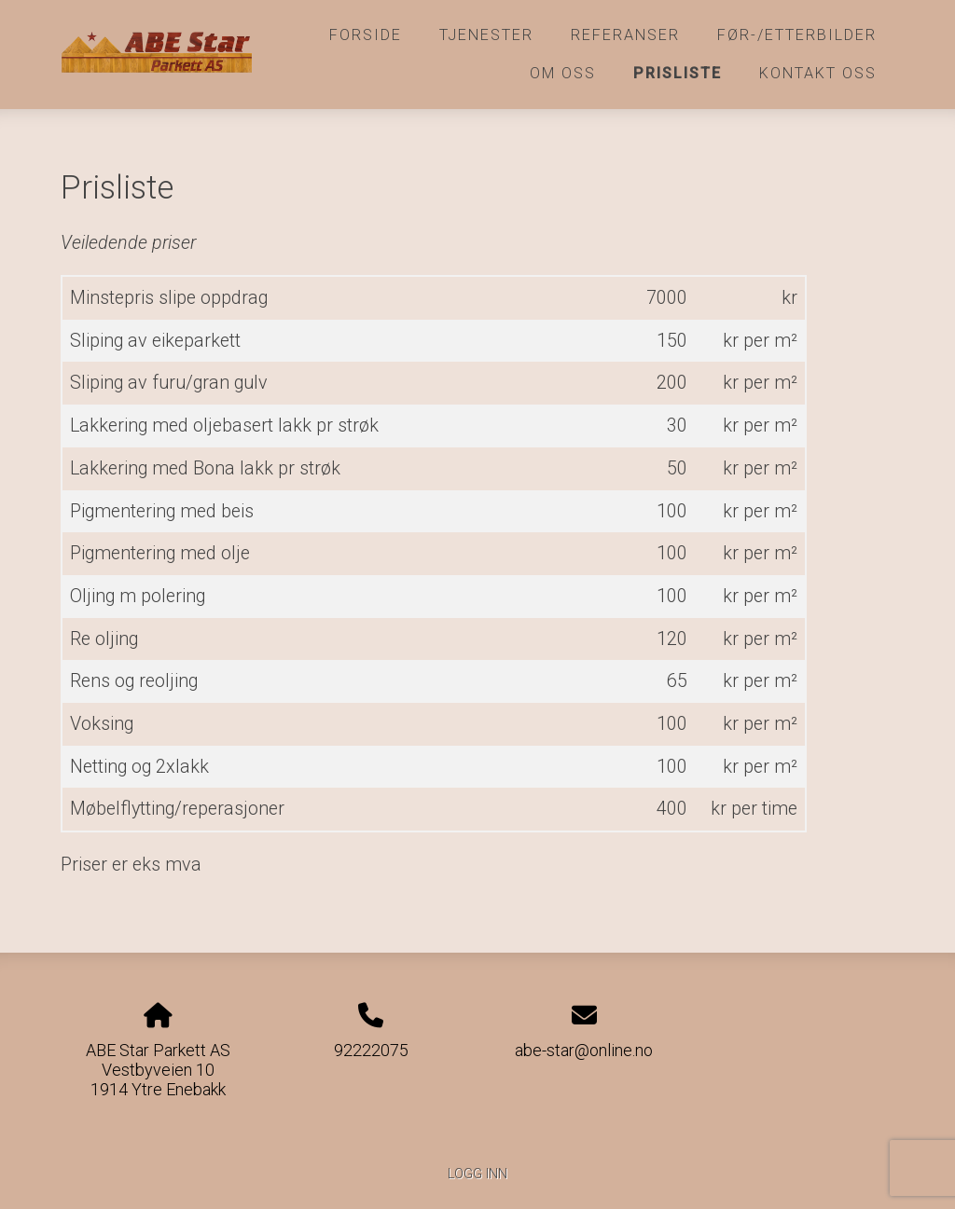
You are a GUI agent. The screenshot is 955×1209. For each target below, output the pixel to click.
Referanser (625, 35)
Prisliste (677, 73)
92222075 (371, 1050)
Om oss (563, 73)
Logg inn (477, 1174)
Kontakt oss (818, 73)
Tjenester (486, 35)
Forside (365, 35)
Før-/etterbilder (797, 35)
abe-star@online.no (584, 1050)
